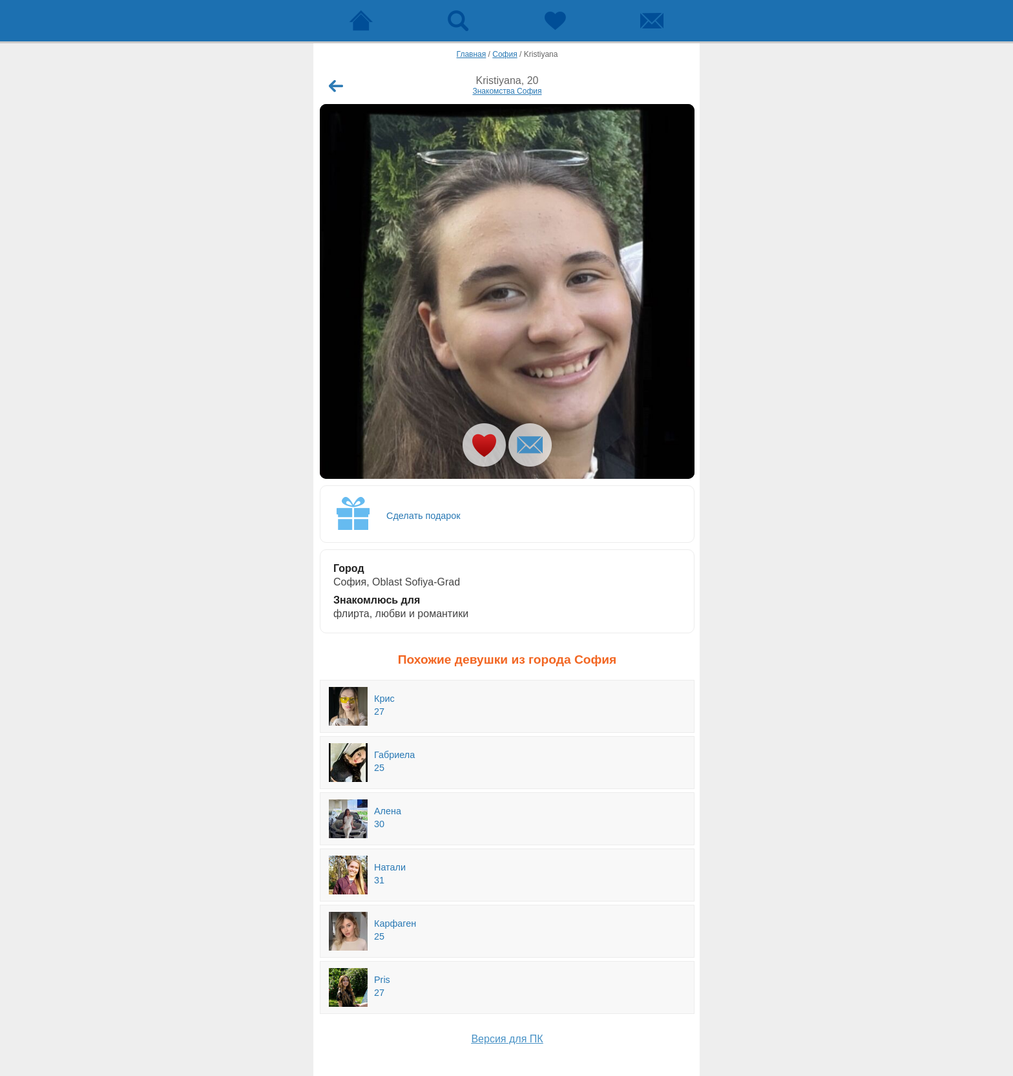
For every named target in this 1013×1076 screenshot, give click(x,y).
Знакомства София (506, 91)
